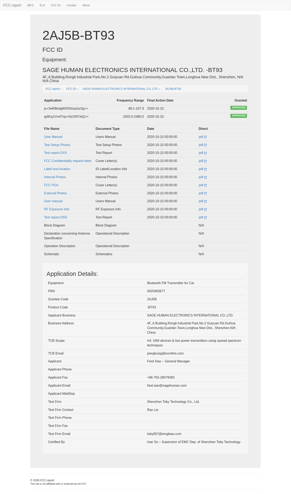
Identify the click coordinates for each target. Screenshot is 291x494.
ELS (42, 5)
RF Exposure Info (56, 209)
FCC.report (12, 5)
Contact (71, 5)
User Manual (53, 137)
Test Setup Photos (57, 145)
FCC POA (51, 185)
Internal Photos (55, 177)
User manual (53, 201)
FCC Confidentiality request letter (68, 161)
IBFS (30, 5)
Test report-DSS (55, 217)
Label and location (57, 169)
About (86, 5)
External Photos (55, 193)
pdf (203, 137)
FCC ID (56, 5)
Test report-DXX (55, 152)
